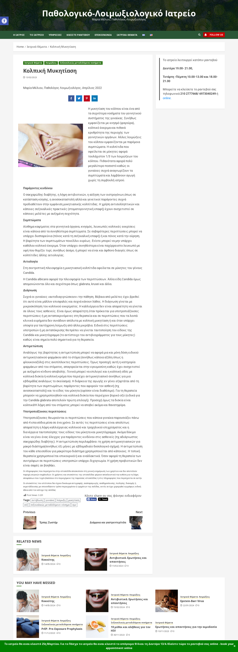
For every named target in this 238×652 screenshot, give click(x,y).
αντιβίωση (37, 500)
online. (167, 98)
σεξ (26, 504)
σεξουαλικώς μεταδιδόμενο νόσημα (50, 504)
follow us (213, 34)
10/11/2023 (163, 631)
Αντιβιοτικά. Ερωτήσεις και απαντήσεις (128, 559)
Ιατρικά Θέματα (127, 34)
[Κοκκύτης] (28, 559)
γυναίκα (50, 500)
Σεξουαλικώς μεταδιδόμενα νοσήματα (80, 62)
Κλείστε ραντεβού (78, 34)
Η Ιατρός (19, 34)
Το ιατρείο (37, 34)
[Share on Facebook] (71, 98)
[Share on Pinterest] (87, 98)
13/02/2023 (31, 77)
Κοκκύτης (48, 559)
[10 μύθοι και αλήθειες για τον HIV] (97, 626)
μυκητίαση (73, 500)
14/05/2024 (49, 564)
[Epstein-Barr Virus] (166, 601)
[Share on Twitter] (79, 98)
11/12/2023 (49, 633)
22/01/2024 (188, 605)
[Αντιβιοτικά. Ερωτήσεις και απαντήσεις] (96, 559)
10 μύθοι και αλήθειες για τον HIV (130, 628)
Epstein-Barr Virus (192, 601)
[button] (4, 21)
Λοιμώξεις (51, 62)
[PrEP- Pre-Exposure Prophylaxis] (28, 626)
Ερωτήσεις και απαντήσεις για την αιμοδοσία (186, 627)
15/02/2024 (117, 566)
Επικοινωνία (103, 34)
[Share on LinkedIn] (95, 98)
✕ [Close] (234, 646)
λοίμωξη (61, 500)
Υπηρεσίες (55, 34)
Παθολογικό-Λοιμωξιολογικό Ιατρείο (119, 13)
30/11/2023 (119, 635)
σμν (74, 504)
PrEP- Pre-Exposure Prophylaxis (61, 629)
